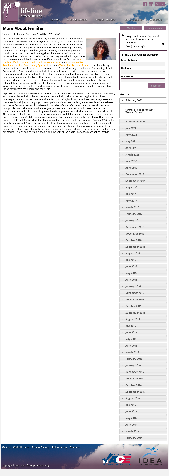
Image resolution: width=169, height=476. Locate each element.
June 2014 (131, 411)
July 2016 (130, 260)
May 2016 (131, 273)
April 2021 (131, 148)
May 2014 (131, 418)
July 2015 (130, 326)
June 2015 (131, 332)
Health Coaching (132, 19)
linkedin (151, 6)
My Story (55, 19)
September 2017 (135, 181)
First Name (127, 68)
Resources (155, 19)
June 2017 (131, 201)
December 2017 (134, 174)
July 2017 (130, 194)
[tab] (143, 100)
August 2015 (132, 319)
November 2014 (134, 379)
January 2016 (133, 286)
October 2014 (133, 385)
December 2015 (134, 293)
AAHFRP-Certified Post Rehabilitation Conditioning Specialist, (43, 64)
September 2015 (135, 313)
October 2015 (133, 306)
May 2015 (130, 339)
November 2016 (134, 234)
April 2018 (131, 168)
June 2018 (131, 161)
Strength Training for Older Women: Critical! (139, 111)
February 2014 (133, 438)
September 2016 (135, 247)
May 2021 (130, 141)
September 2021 (135, 121)
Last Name (127, 76)
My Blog (131, 28)
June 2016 (131, 266)
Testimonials (155, 28)
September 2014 (135, 392)
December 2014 (134, 372)
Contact (160, 4)
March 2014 (132, 431)
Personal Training (105, 19)
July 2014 (130, 405)
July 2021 (130, 128)
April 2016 (131, 280)
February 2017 (133, 214)
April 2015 (131, 346)
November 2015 (134, 300)
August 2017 (132, 187)
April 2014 (131, 425)
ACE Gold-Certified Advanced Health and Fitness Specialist (43, 61)
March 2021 (132, 155)
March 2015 (132, 352)
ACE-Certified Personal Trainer (73, 65)
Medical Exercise (77, 19)
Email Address (129, 60)
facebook (145, 6)
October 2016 (133, 240)
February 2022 (133, 100)
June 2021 (131, 135)
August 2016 (132, 253)
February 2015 (133, 359)
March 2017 (132, 207)
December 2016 (134, 227)
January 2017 (133, 220)
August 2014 (132, 398)
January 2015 (133, 365)
